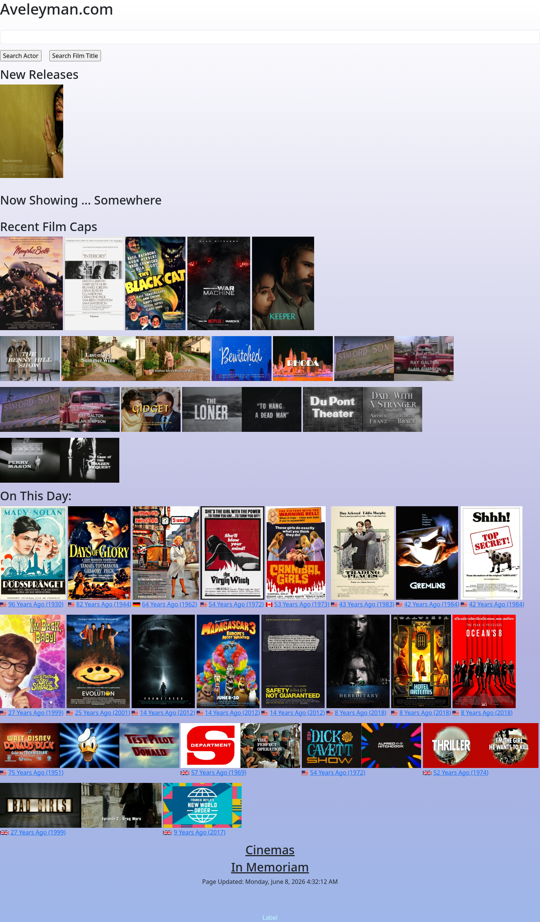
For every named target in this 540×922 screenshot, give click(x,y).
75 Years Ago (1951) (35, 772)
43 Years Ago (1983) (366, 604)
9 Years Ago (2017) (199, 832)
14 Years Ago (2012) (167, 713)
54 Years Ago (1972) (236, 604)
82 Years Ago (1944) (103, 604)
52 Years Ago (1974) (460, 772)
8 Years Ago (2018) (360, 713)
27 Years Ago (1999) (35, 713)
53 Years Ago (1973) (301, 604)
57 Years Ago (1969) (218, 772)
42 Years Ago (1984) (431, 604)
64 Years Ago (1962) (169, 604)
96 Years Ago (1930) (35, 604)
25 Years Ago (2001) (102, 713)
